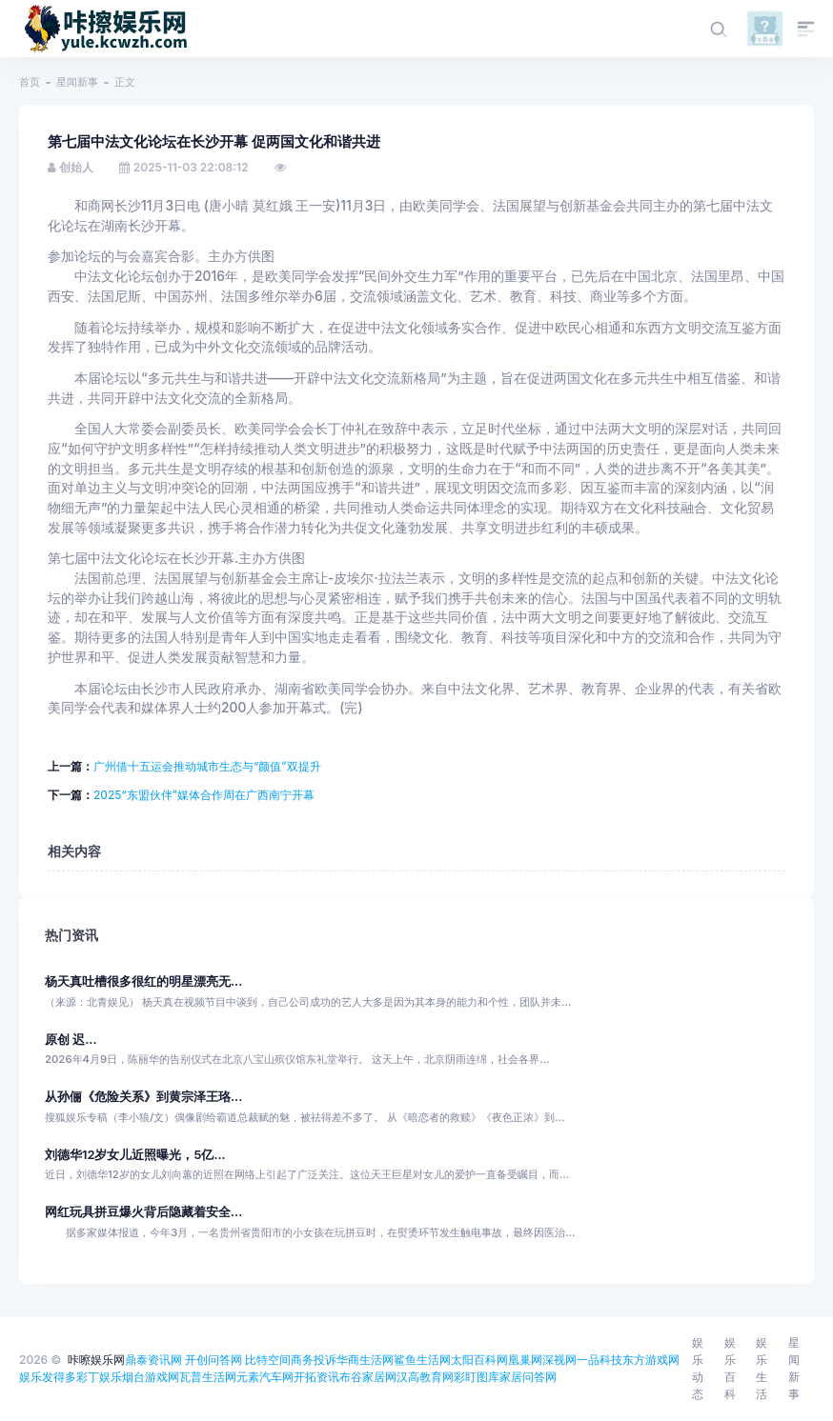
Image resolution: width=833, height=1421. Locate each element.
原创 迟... (71, 1039)
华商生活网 (365, 1359)
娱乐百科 (730, 1368)
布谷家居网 (367, 1377)
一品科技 (599, 1359)
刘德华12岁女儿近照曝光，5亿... (135, 1155)
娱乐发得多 (47, 1377)
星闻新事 (77, 82)
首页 (29, 82)
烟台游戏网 (150, 1377)
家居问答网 (528, 1377)
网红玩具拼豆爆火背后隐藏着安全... (143, 1212)
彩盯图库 (476, 1377)
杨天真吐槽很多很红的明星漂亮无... (143, 981)
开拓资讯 (316, 1377)
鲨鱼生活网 (422, 1359)
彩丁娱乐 (99, 1377)
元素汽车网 (265, 1377)
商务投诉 (313, 1359)
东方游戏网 (651, 1359)
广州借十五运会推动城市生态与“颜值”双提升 (207, 766)
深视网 (559, 1359)
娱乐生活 (761, 1368)
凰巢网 (525, 1359)
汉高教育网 (425, 1377)
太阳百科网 (479, 1359)
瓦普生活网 (207, 1377)
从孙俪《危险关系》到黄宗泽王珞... (143, 1097)
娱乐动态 (697, 1368)
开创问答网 (213, 1359)
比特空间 (268, 1359)
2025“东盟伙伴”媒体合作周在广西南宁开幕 (204, 795)
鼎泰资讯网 (153, 1359)
